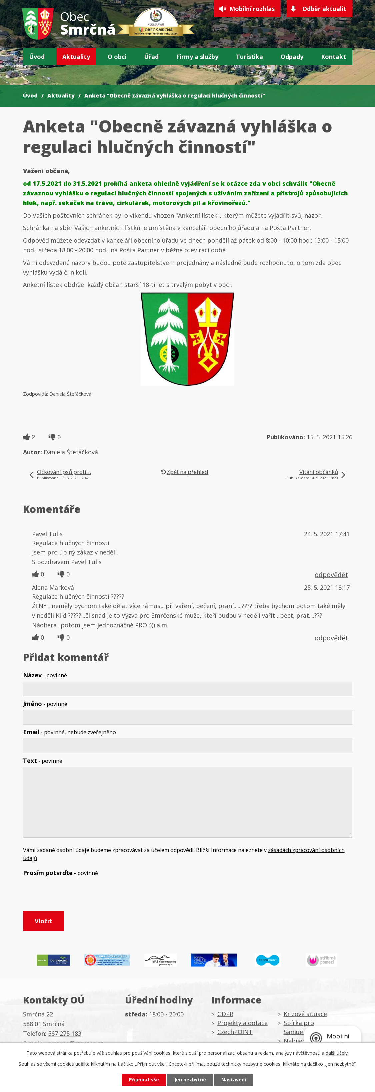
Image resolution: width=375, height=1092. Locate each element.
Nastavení (233, 1080)
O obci (117, 57)
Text (42, 760)
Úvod (37, 57)
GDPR (225, 1014)
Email (69, 732)
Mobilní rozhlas (252, 9)
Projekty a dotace (242, 1023)
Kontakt (333, 57)
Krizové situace (305, 1014)
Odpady (292, 57)
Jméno (45, 704)
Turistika (249, 57)
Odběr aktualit (324, 9)
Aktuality (76, 57)
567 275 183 (64, 1034)
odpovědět (331, 574)
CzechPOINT (235, 1032)
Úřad (151, 57)
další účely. (337, 1053)
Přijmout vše (144, 1080)
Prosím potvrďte (60, 873)
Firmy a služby (197, 57)
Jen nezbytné (190, 1080)
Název (45, 675)
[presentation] (73, 895)
